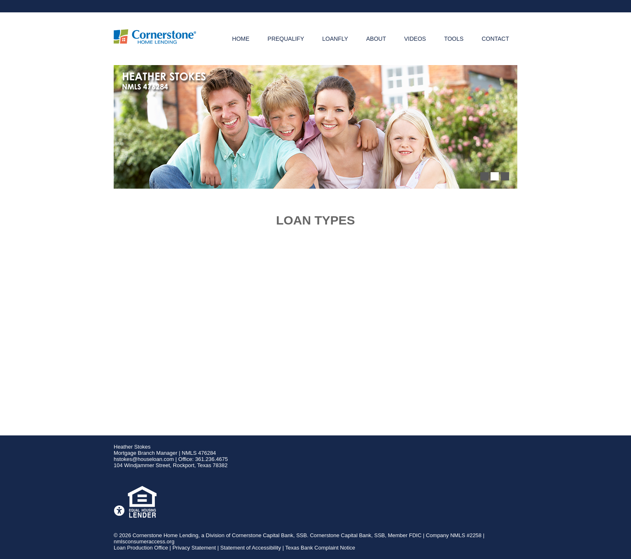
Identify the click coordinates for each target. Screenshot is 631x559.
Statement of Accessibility (250, 548)
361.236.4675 (211, 459)
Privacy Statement (194, 548)
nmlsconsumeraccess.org (144, 541)
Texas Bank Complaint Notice (320, 548)
